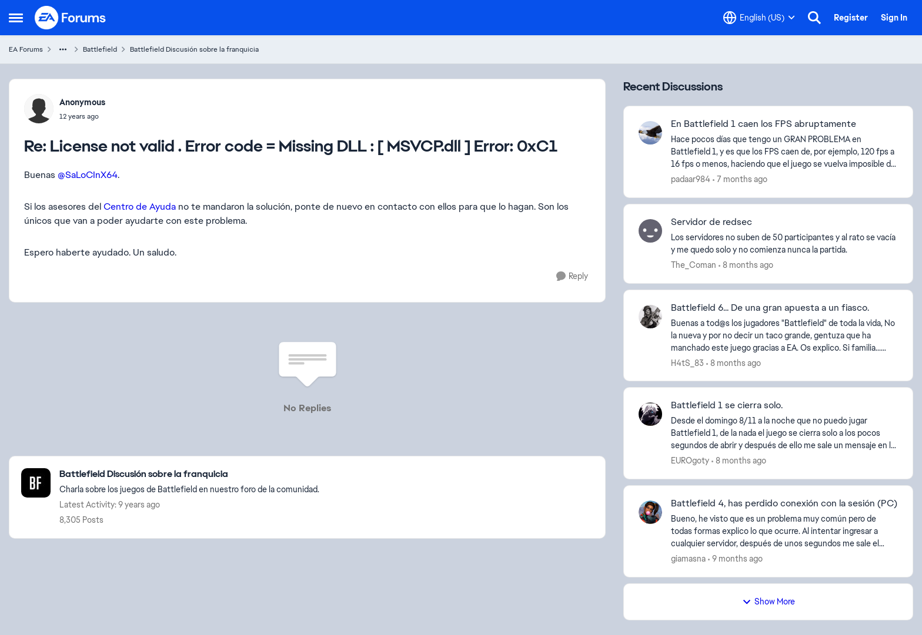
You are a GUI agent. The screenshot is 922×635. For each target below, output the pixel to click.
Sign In (894, 17)
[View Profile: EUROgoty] (650, 414)
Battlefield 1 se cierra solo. (727, 405)
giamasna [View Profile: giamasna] (688, 558)
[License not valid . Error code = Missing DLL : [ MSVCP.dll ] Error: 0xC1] (82, 116)
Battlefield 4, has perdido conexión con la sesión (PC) (784, 503)
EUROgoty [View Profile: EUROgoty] (690, 460)
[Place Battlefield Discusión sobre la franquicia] (189, 474)
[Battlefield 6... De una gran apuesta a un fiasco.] (784, 335)
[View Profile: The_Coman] (650, 231)
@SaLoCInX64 (88, 175)
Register (851, 17)
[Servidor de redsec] (784, 243)
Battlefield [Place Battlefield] (100, 49)
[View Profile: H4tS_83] (650, 316)
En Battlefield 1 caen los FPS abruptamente (763, 124)
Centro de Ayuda (139, 206)
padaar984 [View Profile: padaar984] (690, 179)
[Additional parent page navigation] (63, 49)
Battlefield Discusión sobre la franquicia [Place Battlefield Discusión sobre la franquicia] (194, 49)
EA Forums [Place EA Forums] (26, 49)
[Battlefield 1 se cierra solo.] (784, 433)
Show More (768, 601)
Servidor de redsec (711, 222)
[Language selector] (759, 17)
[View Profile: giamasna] (650, 512)
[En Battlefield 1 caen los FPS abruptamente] (784, 151)
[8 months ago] (746, 265)
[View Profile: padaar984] (650, 133)
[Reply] (572, 276)
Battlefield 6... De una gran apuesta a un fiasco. (770, 308)
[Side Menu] (16, 17)
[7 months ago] (740, 179)
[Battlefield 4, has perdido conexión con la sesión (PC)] (784, 531)
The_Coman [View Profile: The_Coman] (693, 265)
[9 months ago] (735, 559)
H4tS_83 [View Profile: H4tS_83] (687, 362)
